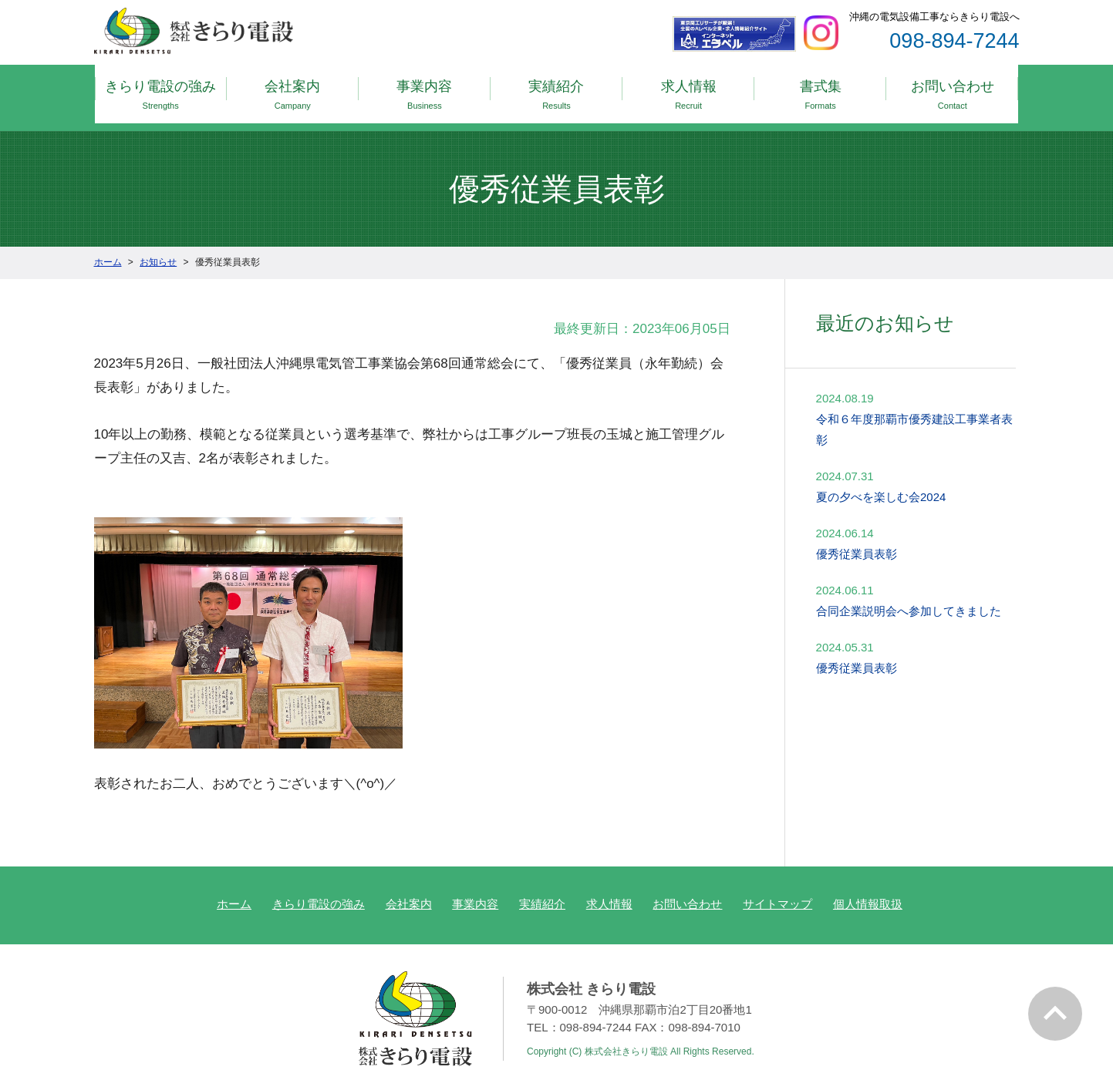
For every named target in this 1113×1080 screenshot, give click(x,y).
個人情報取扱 (867, 887)
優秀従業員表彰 (856, 536)
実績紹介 (556, 89)
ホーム (234, 887)
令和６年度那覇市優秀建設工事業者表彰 (914, 412)
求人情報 (688, 89)
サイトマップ (777, 887)
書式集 (820, 89)
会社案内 (293, 89)
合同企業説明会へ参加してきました (908, 594)
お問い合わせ (952, 89)
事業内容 (425, 89)
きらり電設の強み (161, 89)
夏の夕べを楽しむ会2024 (881, 479)
